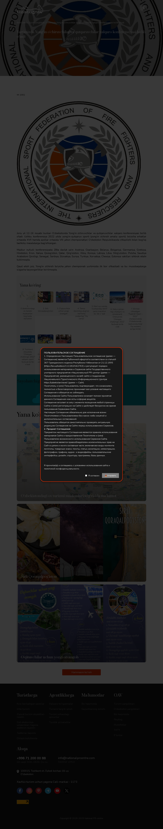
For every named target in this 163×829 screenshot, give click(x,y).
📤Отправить (110, 476)
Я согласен (93, 475)
